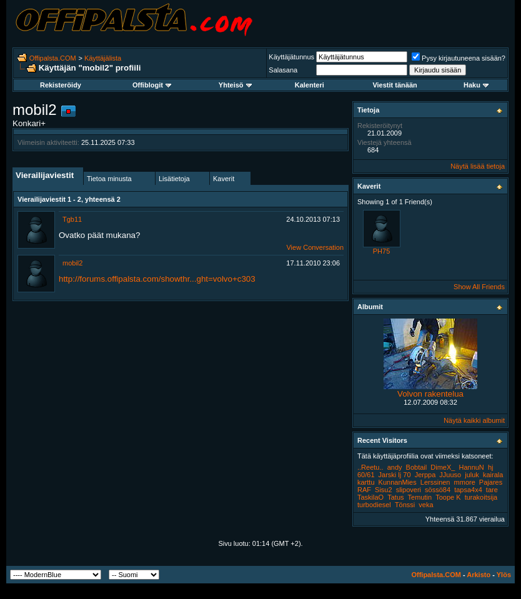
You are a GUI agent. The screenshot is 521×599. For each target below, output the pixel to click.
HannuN (471, 467)
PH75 (381, 251)
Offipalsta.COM (52, 58)
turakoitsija (481, 497)
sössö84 (437, 489)
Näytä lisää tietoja (477, 166)
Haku (476, 85)
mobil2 (72, 263)
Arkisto (478, 574)
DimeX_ (442, 467)
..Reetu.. (370, 467)
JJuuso (450, 474)
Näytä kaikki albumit (474, 420)
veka (426, 504)
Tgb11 (72, 219)
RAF (364, 489)
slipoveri (408, 489)
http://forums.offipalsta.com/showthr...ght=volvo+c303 (157, 279)
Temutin (420, 497)
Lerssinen (435, 482)
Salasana (283, 70)
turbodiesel (374, 504)
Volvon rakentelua (430, 394)
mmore (464, 482)
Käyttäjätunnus (291, 57)
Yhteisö (235, 85)
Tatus (395, 497)
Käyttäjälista (102, 58)
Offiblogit (151, 85)
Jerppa (425, 474)
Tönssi (405, 504)
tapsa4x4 (468, 489)
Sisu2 (383, 489)
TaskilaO (370, 497)
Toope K (447, 497)
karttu (366, 482)
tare (492, 489)
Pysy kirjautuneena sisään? (458, 58)
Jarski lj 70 (395, 474)
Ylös (504, 574)
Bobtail (416, 467)
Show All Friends (479, 286)
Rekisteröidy (60, 85)
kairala (493, 474)
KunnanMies (398, 482)
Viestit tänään (394, 85)
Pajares (490, 482)
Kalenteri (309, 85)
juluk (472, 474)
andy (394, 467)
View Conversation (315, 247)
